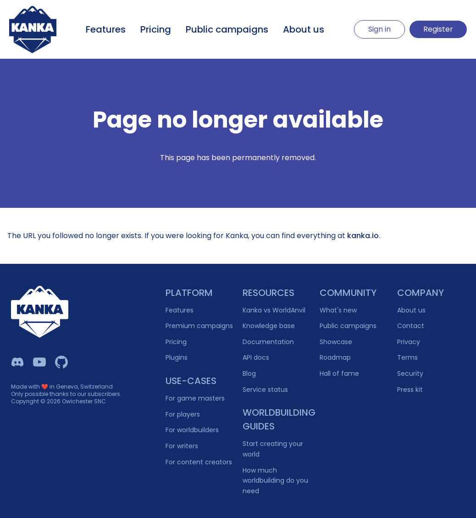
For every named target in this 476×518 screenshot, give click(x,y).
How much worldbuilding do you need (275, 481)
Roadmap (335, 357)
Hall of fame (339, 373)
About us (303, 29)
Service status (265, 389)
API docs (256, 357)
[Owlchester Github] (61, 362)
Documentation (268, 341)
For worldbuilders (192, 429)
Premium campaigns (199, 325)
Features (106, 29)
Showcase (336, 341)
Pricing (155, 29)
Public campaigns (227, 29)
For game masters (195, 398)
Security (410, 373)
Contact (410, 325)
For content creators (199, 462)
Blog (249, 373)
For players (183, 414)
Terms (407, 357)
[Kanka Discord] (17, 362)
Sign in (379, 29)
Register (438, 29)
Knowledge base (269, 325)
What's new (338, 310)
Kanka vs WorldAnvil (274, 310)
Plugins (177, 357)
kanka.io (363, 235)
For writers (182, 446)
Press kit (410, 389)
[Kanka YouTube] (39, 362)
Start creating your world (273, 449)
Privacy (408, 341)
